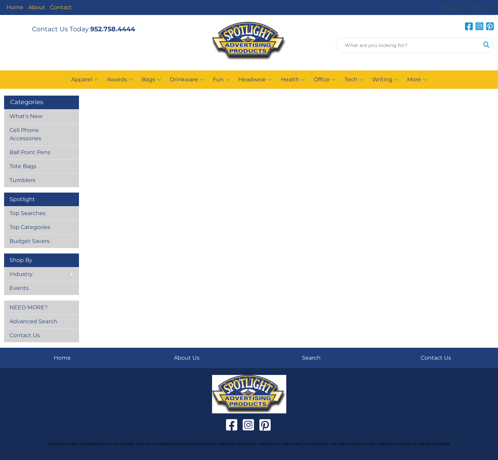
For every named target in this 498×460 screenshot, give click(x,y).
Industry (21, 274)
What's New (26, 116)
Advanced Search (33, 321)
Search (311, 358)
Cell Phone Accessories (25, 134)
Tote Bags (23, 166)
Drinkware (187, 80)
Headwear (255, 80)
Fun (221, 80)
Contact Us (25, 335)
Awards (120, 80)
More (417, 80)
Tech (353, 80)
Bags (151, 80)
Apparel (84, 80)
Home (14, 7)
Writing (385, 80)
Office (325, 80)
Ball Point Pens (30, 152)
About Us (186, 358)
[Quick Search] (408, 45)
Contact (61, 7)
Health (293, 80)
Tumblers (22, 180)
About (36, 7)
